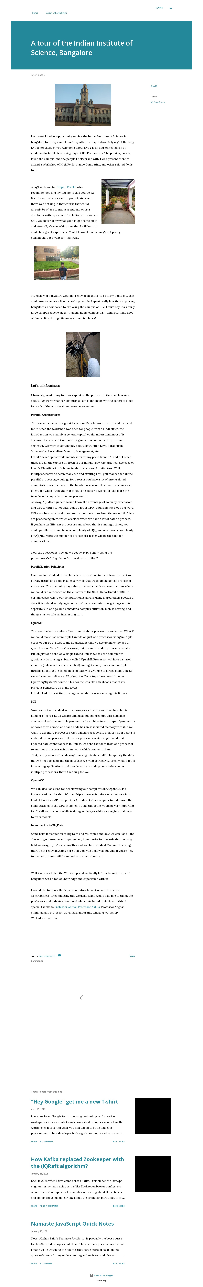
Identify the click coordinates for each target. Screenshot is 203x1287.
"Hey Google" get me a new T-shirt (74, 1101)
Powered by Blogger (101, 1275)
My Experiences (158, 102)
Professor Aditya (65, 907)
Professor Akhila (89, 907)
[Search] (159, 8)
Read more (119, 1141)
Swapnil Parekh (66, 187)
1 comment (46, 1263)
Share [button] (154, 86)
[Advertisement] (78, 1055)
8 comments (46, 1141)
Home (33, 13)
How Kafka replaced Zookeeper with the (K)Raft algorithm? (77, 1162)
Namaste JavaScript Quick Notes (72, 1223)
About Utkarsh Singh (55, 13)
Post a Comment (49, 1206)
